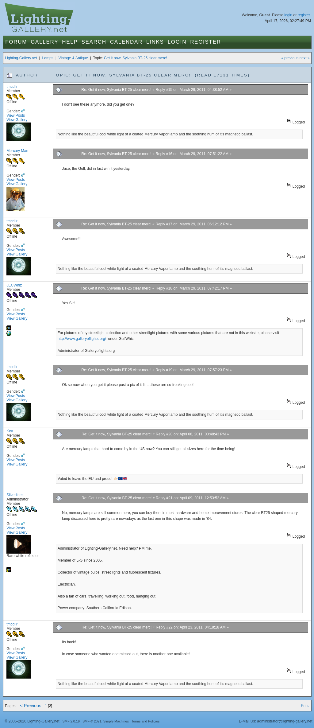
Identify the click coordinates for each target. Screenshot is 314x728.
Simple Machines (116, 721)
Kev (9, 431)
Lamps (47, 58)
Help (70, 42)
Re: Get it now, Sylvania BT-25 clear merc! (116, 90)
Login (177, 42)
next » (305, 58)
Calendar (126, 42)
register (304, 15)
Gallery (44, 42)
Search (94, 42)
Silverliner (14, 495)
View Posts (15, 115)
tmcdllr (11, 86)
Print (304, 705)
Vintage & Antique (73, 58)
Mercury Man (17, 151)
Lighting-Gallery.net (21, 58)
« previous (289, 58)
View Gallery (16, 120)
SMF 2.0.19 (71, 721)
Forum (16, 42)
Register (205, 42)
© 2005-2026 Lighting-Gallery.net (32, 721)
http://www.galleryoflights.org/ (82, 339)
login (288, 15)
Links (155, 42)
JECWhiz (14, 285)
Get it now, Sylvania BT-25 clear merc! (135, 58)
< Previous (30, 705)
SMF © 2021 (91, 721)
